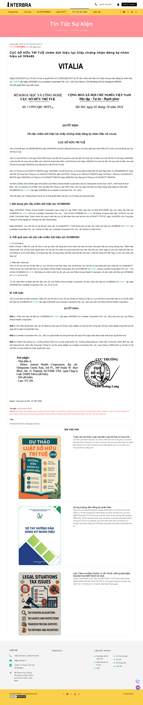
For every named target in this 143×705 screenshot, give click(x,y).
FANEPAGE (57, 651)
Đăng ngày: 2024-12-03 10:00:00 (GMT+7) (26, 44)
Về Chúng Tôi (121, 663)
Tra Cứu (27, 12)
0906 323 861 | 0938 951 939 (26, 656)
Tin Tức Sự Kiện (79, 12)
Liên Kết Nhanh (102, 651)
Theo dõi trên (19, 47)
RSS (98, 668)
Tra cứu (118, 659)
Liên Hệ (96, 12)
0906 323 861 (105, 4)
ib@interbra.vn (20, 661)
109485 (15, 82)
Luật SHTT (61, 12)
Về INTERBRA (43, 12)
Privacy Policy (129, 694)
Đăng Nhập (129, 4)
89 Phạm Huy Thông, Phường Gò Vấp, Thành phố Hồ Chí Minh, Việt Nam (23, 677)
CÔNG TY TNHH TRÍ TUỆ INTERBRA (24, 666)
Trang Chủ (13, 12)
